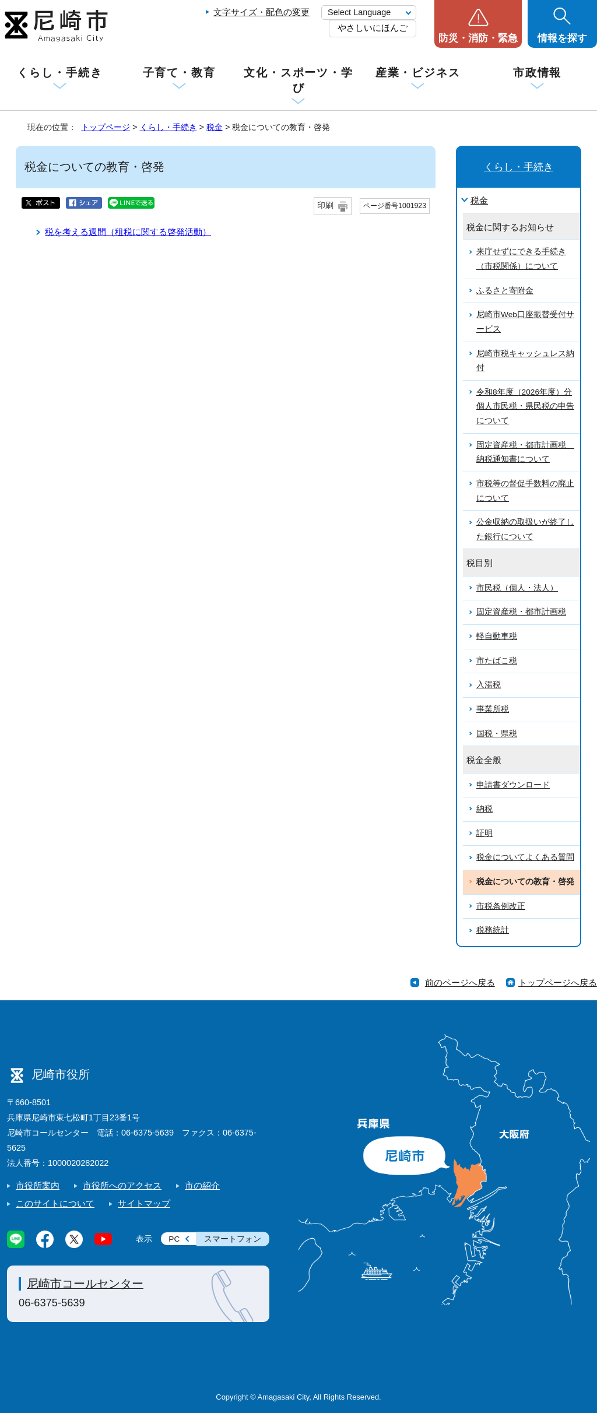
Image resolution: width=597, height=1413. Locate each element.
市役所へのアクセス (122, 1185)
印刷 (325, 205)
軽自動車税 (496, 636)
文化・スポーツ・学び (298, 80)
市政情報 (537, 72)
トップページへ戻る (557, 982)
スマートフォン (232, 1239)
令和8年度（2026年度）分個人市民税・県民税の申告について (525, 406)
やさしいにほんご (373, 28)
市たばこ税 (496, 660)
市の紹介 (202, 1185)
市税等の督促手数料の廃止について (525, 490)
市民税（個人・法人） (517, 588)
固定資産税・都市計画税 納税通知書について (525, 452)
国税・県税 (496, 733)
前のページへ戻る (460, 982)
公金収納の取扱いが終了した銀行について (525, 529)
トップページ (105, 127)
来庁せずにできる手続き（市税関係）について (521, 258)
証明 (484, 833)
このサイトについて (55, 1203)
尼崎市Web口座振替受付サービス (525, 321)
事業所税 (492, 709)
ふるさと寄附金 (504, 290)
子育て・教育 (179, 72)
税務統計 (492, 930)
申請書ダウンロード (513, 785)
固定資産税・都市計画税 (521, 611)
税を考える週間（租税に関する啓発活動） (128, 232)
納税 (484, 808)
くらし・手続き (59, 72)
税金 (214, 127)
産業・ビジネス (418, 72)
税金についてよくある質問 (525, 857)
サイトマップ (144, 1203)
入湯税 (488, 684)
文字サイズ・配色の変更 (261, 12)
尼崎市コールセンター (85, 1283)
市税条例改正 (500, 906)
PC (174, 1239)
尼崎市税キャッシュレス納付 (525, 360)
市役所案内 (37, 1185)
